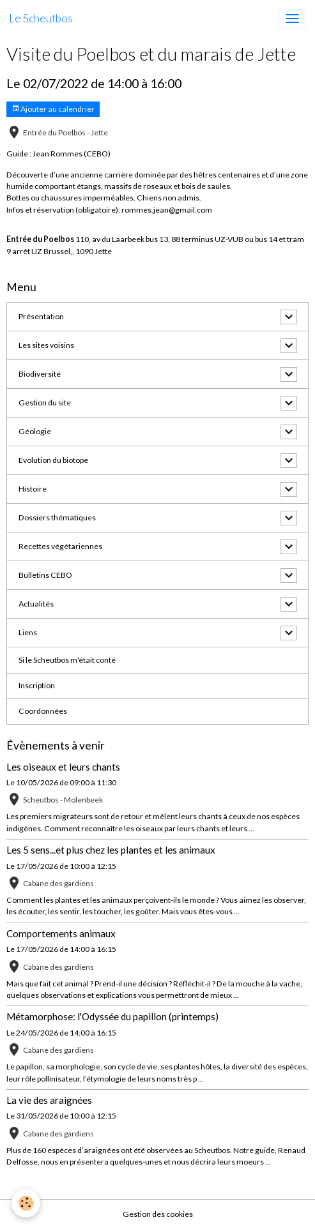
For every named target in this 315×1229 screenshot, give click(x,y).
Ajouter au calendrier (53, 109)
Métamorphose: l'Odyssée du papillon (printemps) (112, 1016)
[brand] (41, 18)
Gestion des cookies (158, 1214)
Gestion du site (45, 402)
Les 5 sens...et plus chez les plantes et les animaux (110, 850)
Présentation (41, 316)
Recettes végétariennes (60, 546)
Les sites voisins (46, 345)
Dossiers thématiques (57, 517)
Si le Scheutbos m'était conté (67, 660)
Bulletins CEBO (45, 575)
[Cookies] (26, 1203)
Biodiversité (40, 374)
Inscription (37, 685)
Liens (28, 632)
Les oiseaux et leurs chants (63, 767)
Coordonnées (43, 711)
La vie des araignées (49, 1100)
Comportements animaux (61, 933)
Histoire (33, 489)
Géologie (35, 431)
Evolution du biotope (53, 460)
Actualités (36, 603)
